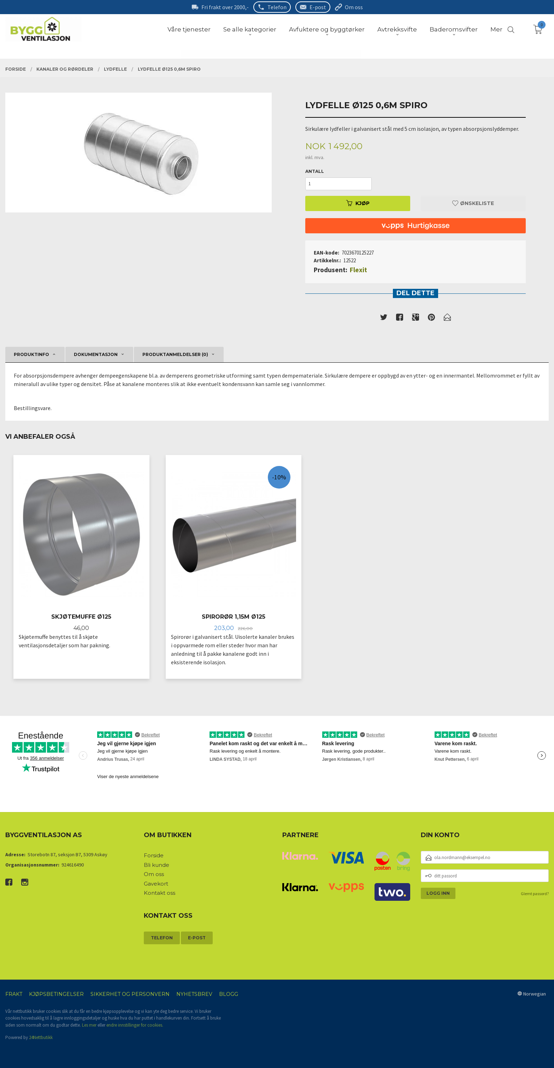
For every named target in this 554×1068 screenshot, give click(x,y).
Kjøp (358, 203)
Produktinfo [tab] (31, 354)
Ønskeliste (473, 203)
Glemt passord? (535, 893)
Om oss (354, 7)
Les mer (89, 1025)
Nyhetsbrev (194, 994)
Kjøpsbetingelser (56, 994)
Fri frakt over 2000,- (225, 7)
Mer (496, 29)
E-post (318, 7)
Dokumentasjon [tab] (96, 354)
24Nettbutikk (41, 1037)
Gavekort (156, 883)
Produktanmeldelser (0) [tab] (175, 354)
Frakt (13, 994)
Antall (314, 171)
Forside (154, 855)
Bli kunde (156, 865)
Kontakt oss (159, 892)
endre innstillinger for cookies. (134, 1025)
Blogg (228, 994)
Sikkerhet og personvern (130, 994)
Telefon (277, 7)
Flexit (358, 269)
